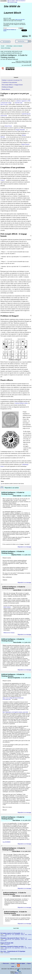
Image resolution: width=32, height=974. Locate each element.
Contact (12, 963)
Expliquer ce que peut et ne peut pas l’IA (12, 80)
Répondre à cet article (12, 488)
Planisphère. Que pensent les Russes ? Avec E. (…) (14, 938)
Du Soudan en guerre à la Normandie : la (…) (12, 933)
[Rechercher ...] (21, 41)
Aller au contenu (11, 0)
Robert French (8, 126)
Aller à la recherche (20, 0)
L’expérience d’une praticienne (9, 82)
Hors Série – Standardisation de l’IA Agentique (13, 951)
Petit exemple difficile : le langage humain (12, 84)
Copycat (3, 180)
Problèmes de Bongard (7, 87)
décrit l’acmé (4, 104)
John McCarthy (18, 102)
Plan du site (5, 963)
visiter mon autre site (20, 19)
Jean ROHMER (6, 842)
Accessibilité (3, 0)
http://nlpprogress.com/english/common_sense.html (15, 712)
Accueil (2, 46)
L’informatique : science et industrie (14, 46)
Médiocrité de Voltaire (9, 632)
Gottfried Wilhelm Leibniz (21, 403)
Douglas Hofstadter (20, 129)
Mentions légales (20, 963)
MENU (25, 36)
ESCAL (17, 973)
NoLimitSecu (7, 944)
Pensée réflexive (6, 89)
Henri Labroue (7, 607)
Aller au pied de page (12, 2)
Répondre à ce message (24, 547)
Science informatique (5, 48)
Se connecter (6, 41)
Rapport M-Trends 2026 (7, 943)
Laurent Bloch (27, 65)
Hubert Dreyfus (25, 144)
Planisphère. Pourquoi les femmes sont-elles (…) (13, 946)
